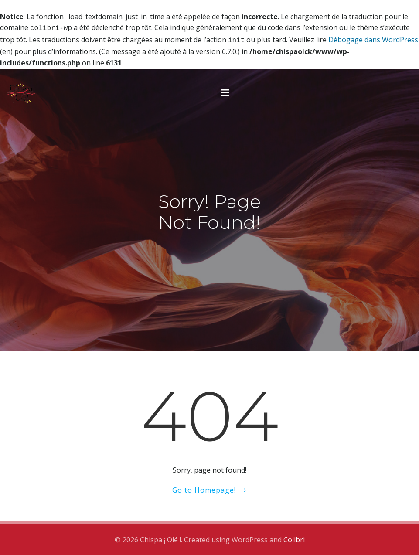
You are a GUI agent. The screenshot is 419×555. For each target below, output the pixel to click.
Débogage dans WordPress (373, 39)
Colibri (294, 538)
